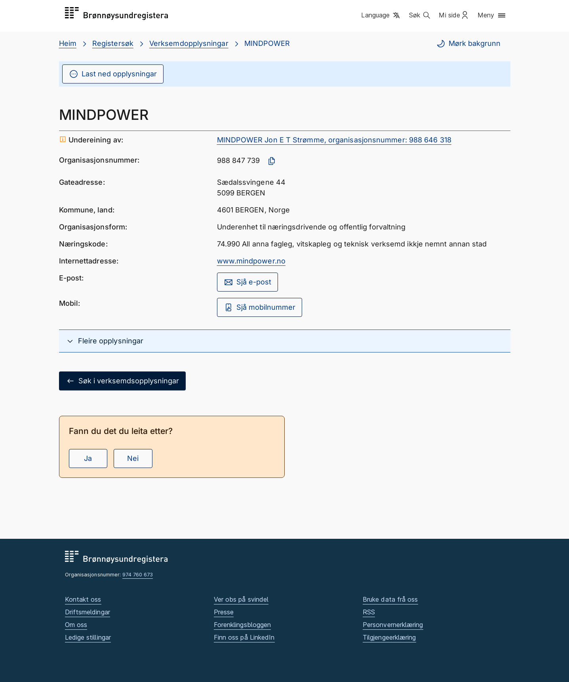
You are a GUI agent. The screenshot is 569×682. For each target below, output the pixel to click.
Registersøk (112, 43)
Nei (133, 458)
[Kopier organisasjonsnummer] (271, 161)
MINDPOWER (267, 43)
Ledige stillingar (88, 637)
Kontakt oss (83, 599)
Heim (67, 43)
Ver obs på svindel (241, 599)
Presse (224, 612)
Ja (88, 458)
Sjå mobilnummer (259, 307)
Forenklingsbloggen (242, 625)
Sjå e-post (247, 282)
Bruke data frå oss (390, 599)
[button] (381, 15)
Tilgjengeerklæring (389, 637)
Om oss (76, 625)
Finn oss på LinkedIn (244, 637)
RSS (369, 612)
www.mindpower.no (251, 261)
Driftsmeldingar (87, 612)
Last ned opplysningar (113, 74)
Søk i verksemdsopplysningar (122, 381)
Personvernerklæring (393, 625)
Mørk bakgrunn (468, 43)
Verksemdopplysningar (188, 43)
